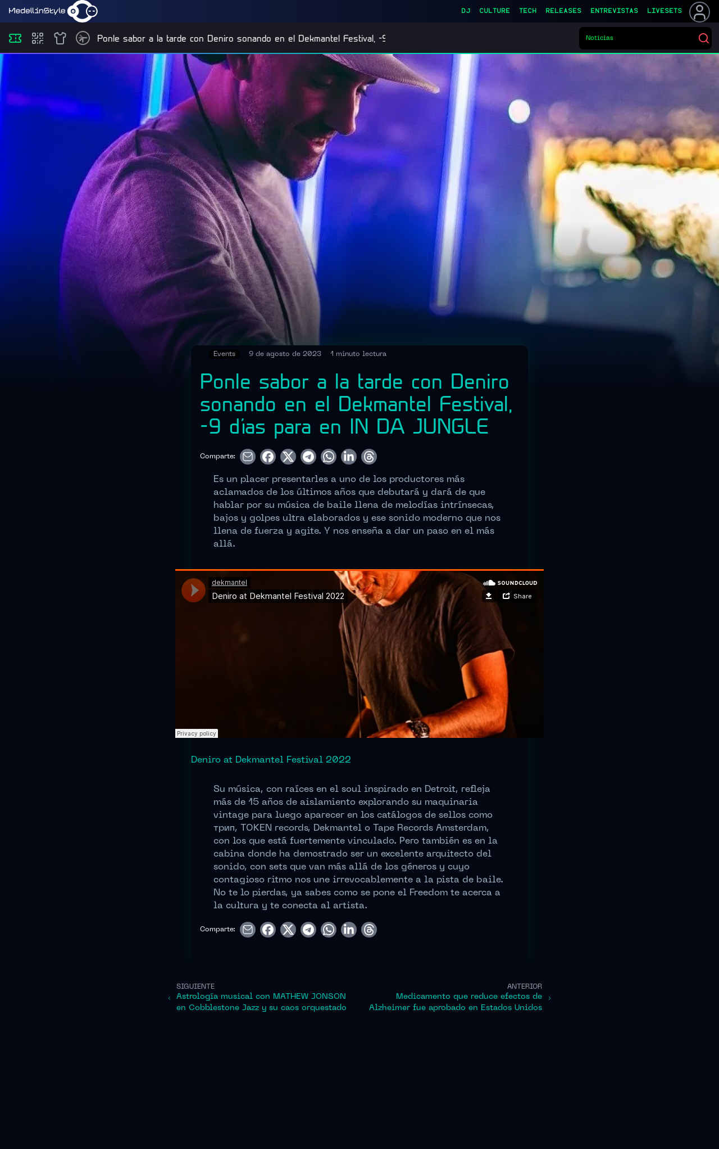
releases (563, 11)
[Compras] (37, 38)
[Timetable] (83, 38)
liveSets (664, 11)
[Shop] (60, 38)
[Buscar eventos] (641, 38)
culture (494, 11)
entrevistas (614, 11)
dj (465, 11)
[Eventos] (15, 38)
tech (527, 11)
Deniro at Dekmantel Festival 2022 (271, 760)
